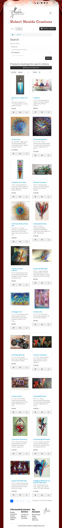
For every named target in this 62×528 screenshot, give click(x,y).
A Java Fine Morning (19, 481)
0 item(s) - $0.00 (47, 29)
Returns (24, 516)
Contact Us (25, 515)
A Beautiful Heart (40, 224)
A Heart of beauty (40, 355)
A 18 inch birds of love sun (20, 225)
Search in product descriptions (19, 49)
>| (29, 501)
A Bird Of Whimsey (40, 269)
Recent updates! (13, 517)
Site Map (24, 518)
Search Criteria (15, 43)
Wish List (35, 520)
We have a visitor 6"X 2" (20, 99)
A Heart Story (17, 396)
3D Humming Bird (40, 139)
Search (19, 35)
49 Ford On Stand (39, 182)
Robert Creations (13, 513)
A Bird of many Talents (17, 269)
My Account (36, 515)
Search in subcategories (18, 55)
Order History (34, 517)
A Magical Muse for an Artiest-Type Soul (41, 482)
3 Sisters (36, 98)
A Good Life (37, 312)
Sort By (13, 72)
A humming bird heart (41, 439)
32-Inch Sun (16, 139)
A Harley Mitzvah (18, 355)
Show (35, 72)
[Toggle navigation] (50, 13)
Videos (12, 519)
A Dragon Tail (17, 312)
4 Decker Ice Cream (19, 182)
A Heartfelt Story (39, 396)
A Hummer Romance (19, 439)
